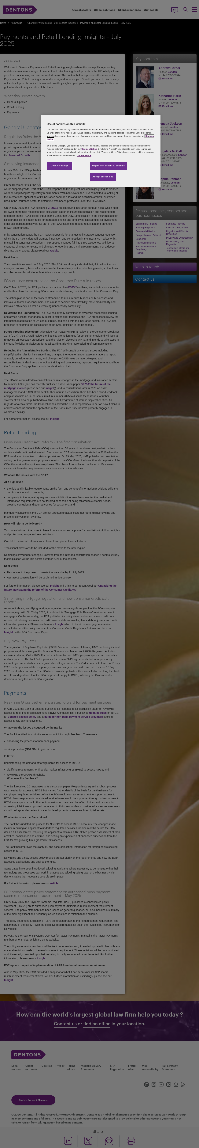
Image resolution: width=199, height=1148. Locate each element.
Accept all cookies (102, 177)
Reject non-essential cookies (108, 166)
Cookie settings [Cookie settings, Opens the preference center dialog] (59, 166)
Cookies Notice (89, 149)
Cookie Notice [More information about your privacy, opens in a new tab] (84, 155)
